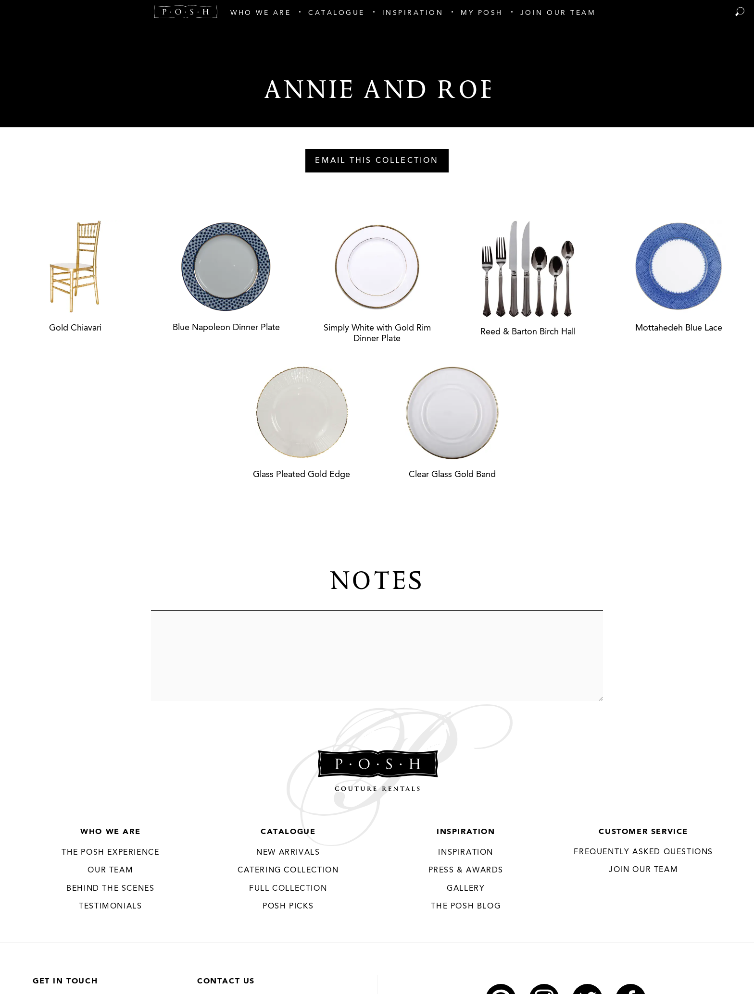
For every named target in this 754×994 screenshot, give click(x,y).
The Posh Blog (466, 906)
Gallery (466, 889)
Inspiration (466, 832)
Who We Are (110, 832)
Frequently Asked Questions (643, 852)
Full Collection (288, 889)
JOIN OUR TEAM (643, 870)
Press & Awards (465, 870)
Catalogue (288, 832)
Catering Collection (288, 870)
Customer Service (643, 832)
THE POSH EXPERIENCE (110, 853)
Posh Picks (288, 906)
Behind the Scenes (110, 889)
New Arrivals (288, 853)
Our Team (110, 870)
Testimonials (110, 906)
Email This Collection (377, 161)
